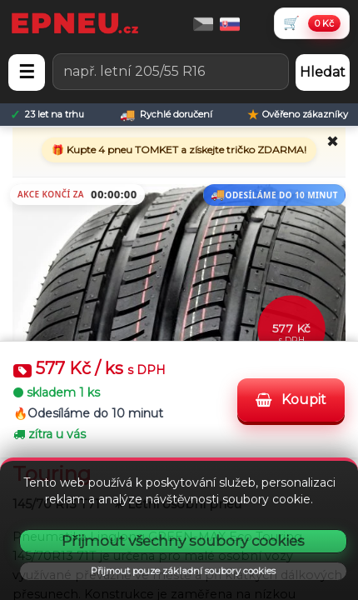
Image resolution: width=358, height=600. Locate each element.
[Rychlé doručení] (166, 114)
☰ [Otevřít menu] (26, 72)
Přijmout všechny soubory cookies (183, 540)
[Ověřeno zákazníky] (298, 114)
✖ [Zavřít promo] (332, 141)
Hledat (323, 72)
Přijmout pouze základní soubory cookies (183, 571)
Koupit (291, 400)
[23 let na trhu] (47, 114)
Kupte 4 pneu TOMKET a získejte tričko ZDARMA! (185, 149)
